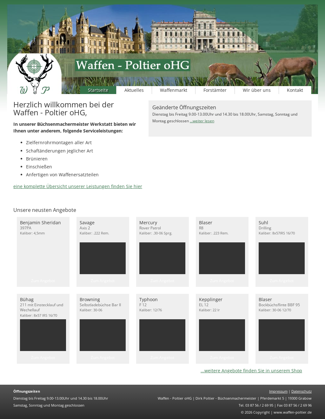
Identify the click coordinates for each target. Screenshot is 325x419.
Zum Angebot (43, 280)
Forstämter (215, 90)
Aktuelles (134, 90)
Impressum (278, 391)
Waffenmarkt (173, 90)
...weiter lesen (202, 121)
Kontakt (295, 90)
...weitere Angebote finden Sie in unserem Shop (251, 371)
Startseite (98, 90)
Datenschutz (301, 391)
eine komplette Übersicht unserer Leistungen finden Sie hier (77, 186)
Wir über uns (257, 90)
